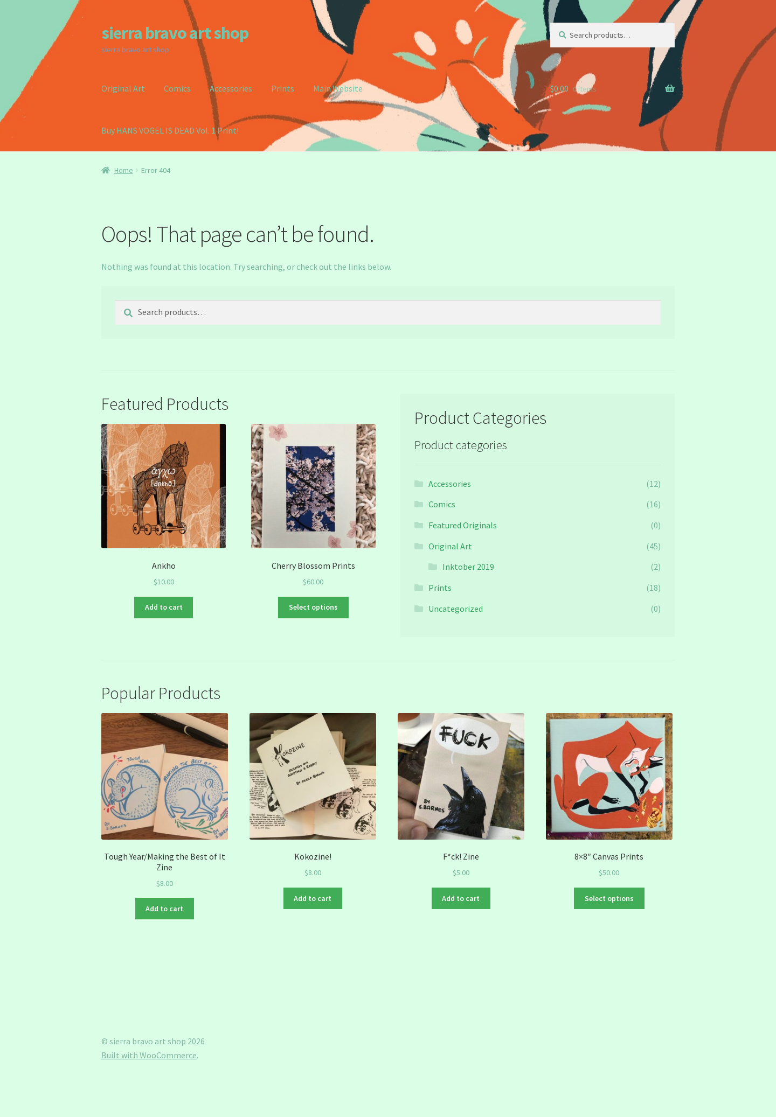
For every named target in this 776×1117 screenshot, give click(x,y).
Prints (282, 88)
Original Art (123, 88)
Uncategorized (455, 608)
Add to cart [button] (164, 607)
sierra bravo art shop (174, 33)
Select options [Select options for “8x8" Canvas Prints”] (609, 898)
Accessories (231, 88)
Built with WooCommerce (149, 1055)
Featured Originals (462, 525)
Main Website (338, 88)
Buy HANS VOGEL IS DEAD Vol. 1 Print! (170, 130)
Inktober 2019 (468, 566)
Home (123, 170)
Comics (177, 88)
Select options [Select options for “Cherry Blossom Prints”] (313, 607)
